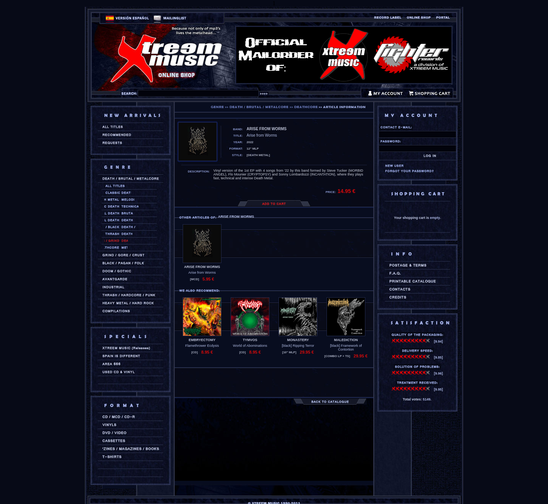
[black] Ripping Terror (298, 346)
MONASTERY (298, 340)
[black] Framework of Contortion (346, 347)
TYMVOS (250, 340)
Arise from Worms (202, 272)
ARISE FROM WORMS (202, 267)
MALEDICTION (346, 340)
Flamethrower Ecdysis (202, 346)
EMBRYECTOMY (202, 340)
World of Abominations (250, 346)
